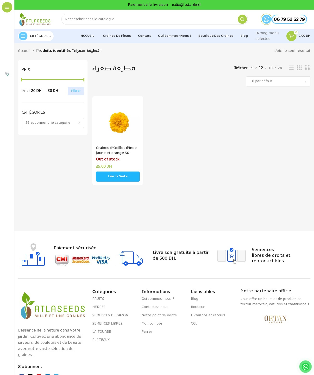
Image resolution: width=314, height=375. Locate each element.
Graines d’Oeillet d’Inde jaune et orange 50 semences (116, 153)
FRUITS (98, 299)
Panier (147, 332)
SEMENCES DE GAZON (110, 315)
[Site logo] (35, 19)
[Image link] (53, 305)
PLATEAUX (101, 340)
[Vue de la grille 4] (307, 68)
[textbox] (53, 123)
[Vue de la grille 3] (299, 68)
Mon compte (152, 323)
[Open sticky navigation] (36, 36)
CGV (194, 323)
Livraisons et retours (208, 315)
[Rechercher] (154, 19)
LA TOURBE (101, 332)
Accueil (24, 51)
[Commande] (278, 81)
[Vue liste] (291, 68)
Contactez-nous (155, 307)
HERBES (99, 307)
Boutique (198, 307)
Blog (194, 299)
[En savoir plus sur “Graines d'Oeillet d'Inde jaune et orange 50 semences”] (118, 177)
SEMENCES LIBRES (107, 323)
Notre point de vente (159, 315)
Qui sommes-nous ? (158, 299)
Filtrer (76, 91)
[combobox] (53, 123)
